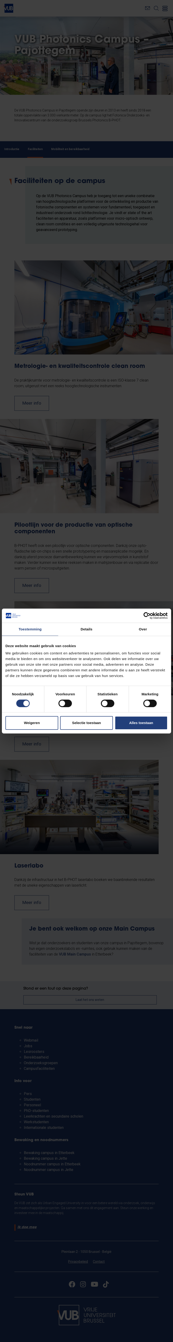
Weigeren (32, 723)
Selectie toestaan (86, 723)
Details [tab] (86, 629)
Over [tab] (143, 629)
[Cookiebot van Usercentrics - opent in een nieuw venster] (147, 615)
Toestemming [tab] (30, 629)
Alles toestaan (141, 723)
